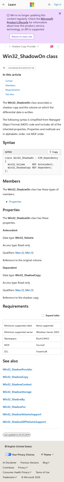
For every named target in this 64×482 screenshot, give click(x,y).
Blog (45, 462)
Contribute (8, 467)
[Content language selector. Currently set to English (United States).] (18, 446)
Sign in (57, 4)
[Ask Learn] (52, 46)
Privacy (22, 467)
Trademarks (9, 477)
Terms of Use (42, 472)
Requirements (12, 89)
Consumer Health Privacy (16, 472)
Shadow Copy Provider (24, 46)
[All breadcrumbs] (6, 46)
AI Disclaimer (9, 462)
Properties (15, 201)
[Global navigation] (3, 5)
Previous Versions (29, 462)
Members (10, 85)
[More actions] (58, 46)
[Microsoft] (32, 4)
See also (9, 94)
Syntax (8, 80)
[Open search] (49, 5)
